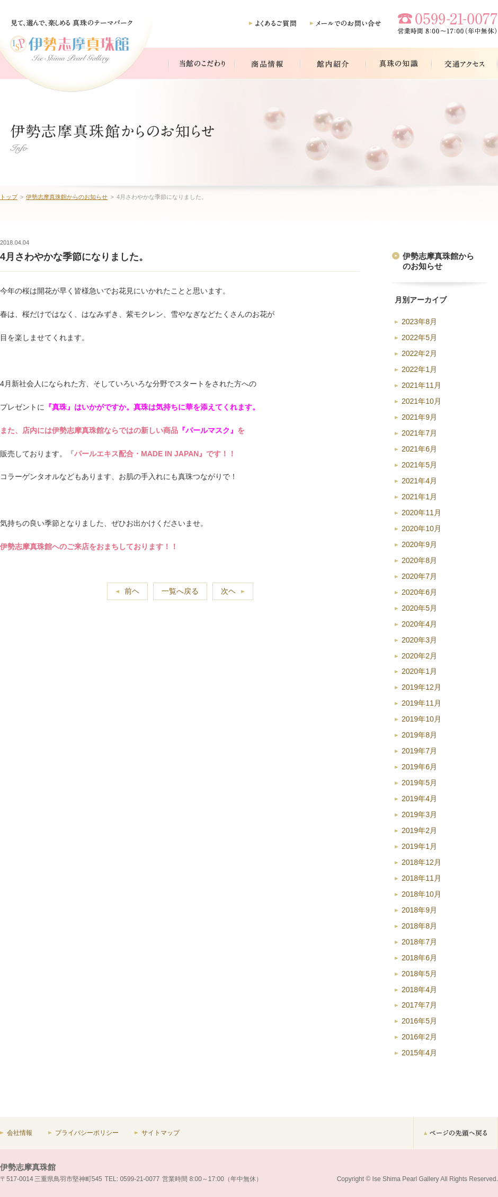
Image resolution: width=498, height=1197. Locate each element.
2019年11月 (421, 703)
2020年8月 (419, 560)
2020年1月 (419, 671)
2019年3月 (419, 814)
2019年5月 (419, 782)
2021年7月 (419, 433)
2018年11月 (421, 878)
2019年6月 (419, 766)
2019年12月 (421, 687)
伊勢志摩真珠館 (28, 1167)
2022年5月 (419, 337)
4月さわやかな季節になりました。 (74, 256)
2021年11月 (421, 385)
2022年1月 (419, 369)
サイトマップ (160, 1133)
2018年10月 (421, 894)
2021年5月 (419, 465)
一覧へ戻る (180, 591)
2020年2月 (419, 656)
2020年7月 (419, 576)
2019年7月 (419, 751)
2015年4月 (419, 1052)
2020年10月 (421, 528)
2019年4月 (419, 798)
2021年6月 (419, 449)
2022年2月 (419, 353)
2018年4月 (419, 989)
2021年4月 (419, 480)
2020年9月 (419, 544)
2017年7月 (419, 1005)
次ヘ (228, 591)
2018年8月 (419, 926)
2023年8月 (419, 321)
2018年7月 (419, 942)
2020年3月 (419, 640)
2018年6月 (419, 957)
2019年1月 (419, 846)
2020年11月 (421, 512)
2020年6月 (419, 592)
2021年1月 (419, 496)
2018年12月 (421, 862)
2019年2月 (419, 830)
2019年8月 (419, 735)
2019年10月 (421, 719)
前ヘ (132, 591)
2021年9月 (419, 417)
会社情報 (19, 1133)
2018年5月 (419, 973)
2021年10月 (421, 401)
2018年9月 (419, 910)
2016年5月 (419, 1021)
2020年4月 (419, 624)
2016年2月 (419, 1037)
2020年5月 (419, 608)
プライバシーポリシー (87, 1133)
